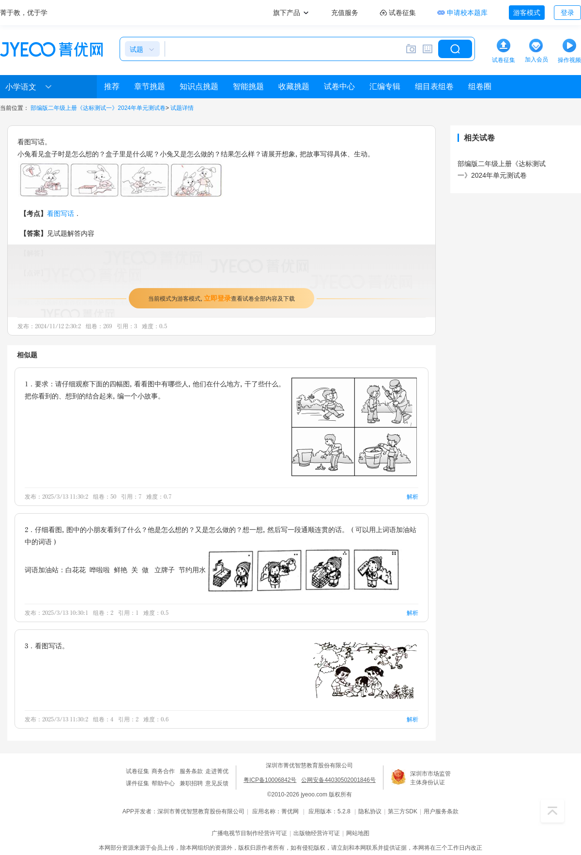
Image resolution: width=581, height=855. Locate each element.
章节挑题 (149, 86)
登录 (567, 12)
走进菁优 (217, 771)
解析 (412, 496)
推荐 (112, 86)
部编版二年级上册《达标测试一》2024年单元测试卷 (98, 108)
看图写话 (60, 213)
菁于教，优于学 (23, 12)
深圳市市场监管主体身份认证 (430, 778)
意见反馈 (217, 783)
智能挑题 (248, 86)
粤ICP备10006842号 (270, 780)
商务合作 (163, 771)
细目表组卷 (434, 86)
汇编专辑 (384, 86)
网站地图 (357, 833)
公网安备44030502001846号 (338, 780)
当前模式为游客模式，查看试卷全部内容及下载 (221, 298)
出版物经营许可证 (316, 833)
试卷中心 (339, 86)
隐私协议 (370, 811)
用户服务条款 (441, 811)
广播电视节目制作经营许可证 (249, 833)
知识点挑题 (199, 86)
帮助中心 (163, 783)
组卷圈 (479, 86)
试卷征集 (137, 771)
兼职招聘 (191, 783)
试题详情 (182, 108)
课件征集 (137, 783)
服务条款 (191, 771)
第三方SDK (402, 811)
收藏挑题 (293, 86)
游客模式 (526, 12)
